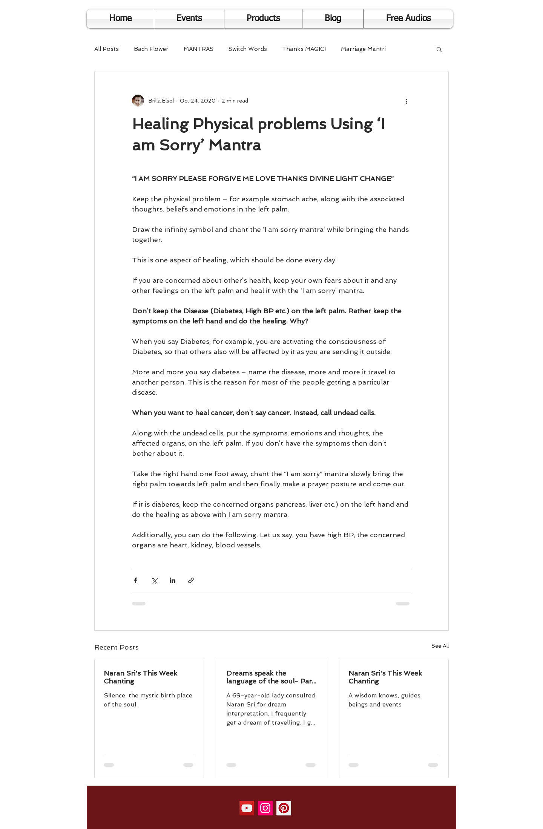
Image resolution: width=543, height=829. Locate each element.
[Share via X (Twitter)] (154, 580)
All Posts (106, 49)
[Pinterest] (283, 808)
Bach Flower (151, 49)
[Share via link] (191, 580)
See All (440, 646)
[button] (439, 49)
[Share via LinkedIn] (172, 580)
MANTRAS (198, 49)
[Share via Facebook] (135, 580)
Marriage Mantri (363, 49)
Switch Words (248, 49)
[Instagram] (265, 808)
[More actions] (406, 100)
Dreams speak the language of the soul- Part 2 (270, 677)
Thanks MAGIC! (304, 49)
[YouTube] (246, 808)
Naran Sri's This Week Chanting (140, 677)
